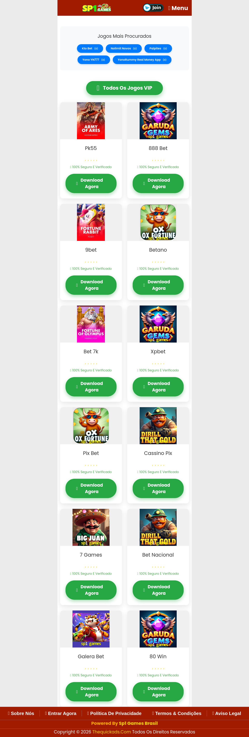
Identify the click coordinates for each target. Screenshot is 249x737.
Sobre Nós (21, 713)
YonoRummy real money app (142, 60)
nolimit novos (124, 48)
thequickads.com (112, 732)
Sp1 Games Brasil (138, 723)
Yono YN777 (94, 60)
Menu (178, 8)
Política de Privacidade (114, 713)
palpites (158, 48)
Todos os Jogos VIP (124, 88)
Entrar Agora (60, 713)
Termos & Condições (176, 713)
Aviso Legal (226, 713)
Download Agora (89, 183)
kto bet (90, 48)
